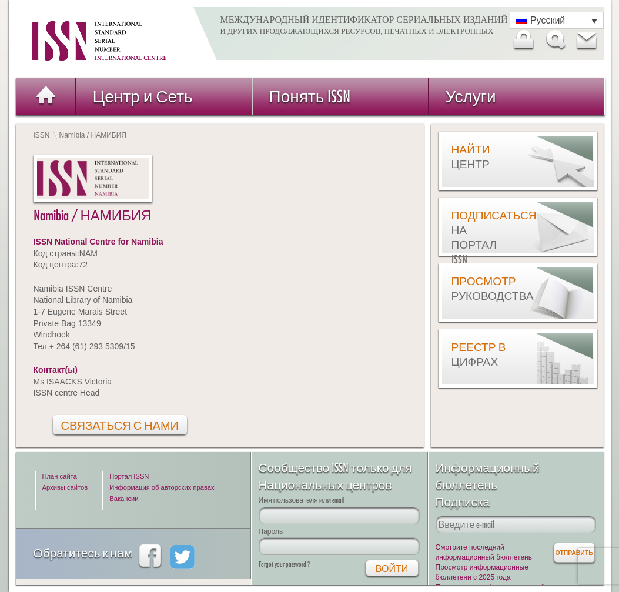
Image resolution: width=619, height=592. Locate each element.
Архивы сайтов (65, 487)
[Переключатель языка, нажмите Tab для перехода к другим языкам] (557, 20)
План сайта (59, 476)
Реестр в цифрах (478, 354)
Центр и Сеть (143, 96)
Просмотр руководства (480, 288)
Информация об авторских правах (161, 487)
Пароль (271, 531)
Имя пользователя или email (301, 500)
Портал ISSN (129, 476)
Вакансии (123, 498)
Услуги (471, 96)
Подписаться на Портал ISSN (480, 237)
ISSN (42, 135)
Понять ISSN (310, 96)
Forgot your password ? (284, 564)
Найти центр (470, 156)
